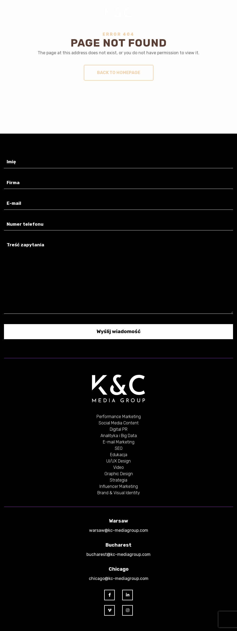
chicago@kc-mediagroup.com (118, 578)
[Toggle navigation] (15, 8)
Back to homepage (118, 72)
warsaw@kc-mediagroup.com (118, 530)
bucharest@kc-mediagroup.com (118, 554)
